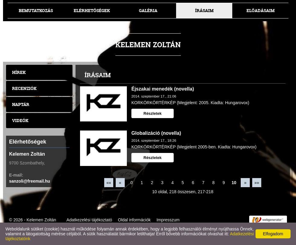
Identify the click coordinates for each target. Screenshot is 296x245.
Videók (20, 120)
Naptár (20, 104)
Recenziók (24, 88)
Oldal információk (134, 219)
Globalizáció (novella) (156, 133)
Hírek (19, 72)
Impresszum (167, 219)
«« (108, 182)
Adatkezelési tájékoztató (89, 219)
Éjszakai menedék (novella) (162, 88)
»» (256, 182)
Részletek (152, 113)
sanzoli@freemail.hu (29, 181)
